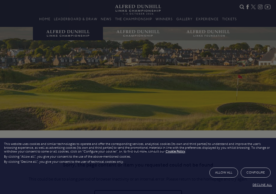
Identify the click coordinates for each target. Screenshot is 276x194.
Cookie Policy (175, 151)
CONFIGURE (255, 172)
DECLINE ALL (262, 185)
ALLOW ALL (223, 172)
